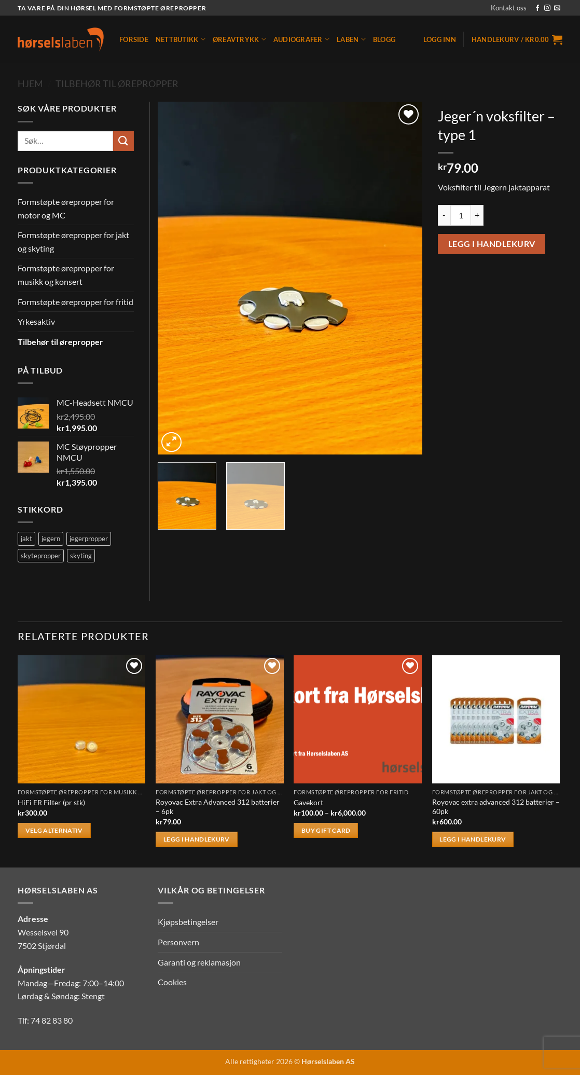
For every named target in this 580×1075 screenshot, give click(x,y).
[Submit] (123, 141)
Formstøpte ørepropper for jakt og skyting (73, 241)
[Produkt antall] (460, 215)
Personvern (178, 942)
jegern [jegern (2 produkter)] (51, 538)
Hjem (30, 83)
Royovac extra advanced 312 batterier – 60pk (496, 806)
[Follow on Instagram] (547, 8)
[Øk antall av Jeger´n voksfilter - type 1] (477, 215)
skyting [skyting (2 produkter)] (81, 556)
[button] (439, 39)
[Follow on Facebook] (537, 8)
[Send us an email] (557, 8)
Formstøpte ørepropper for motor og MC (66, 208)
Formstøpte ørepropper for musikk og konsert (66, 274)
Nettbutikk (180, 39)
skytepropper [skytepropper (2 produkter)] (41, 556)
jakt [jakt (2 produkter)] (26, 538)
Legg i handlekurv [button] (196, 839)
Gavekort (308, 802)
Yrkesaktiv (36, 321)
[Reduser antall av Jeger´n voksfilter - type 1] (444, 215)
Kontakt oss (509, 8)
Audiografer (301, 39)
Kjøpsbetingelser (188, 922)
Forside (133, 39)
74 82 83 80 (52, 1020)
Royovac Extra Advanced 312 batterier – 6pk (218, 806)
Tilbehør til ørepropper (117, 83)
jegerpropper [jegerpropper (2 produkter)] (89, 538)
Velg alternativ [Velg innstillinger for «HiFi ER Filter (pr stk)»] (54, 830)
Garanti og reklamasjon (199, 962)
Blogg (384, 39)
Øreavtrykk (239, 39)
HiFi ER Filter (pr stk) (51, 802)
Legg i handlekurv (491, 244)
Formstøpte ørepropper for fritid (75, 302)
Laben (351, 39)
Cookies (172, 982)
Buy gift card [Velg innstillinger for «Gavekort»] (326, 830)
